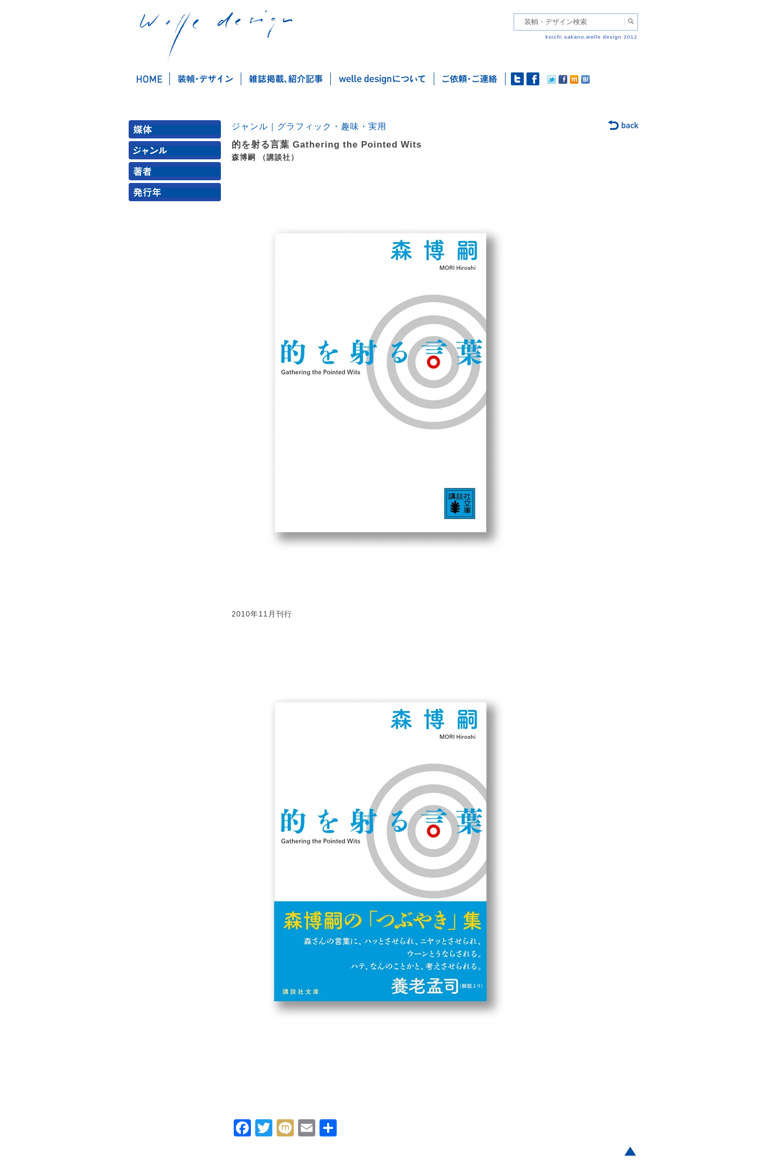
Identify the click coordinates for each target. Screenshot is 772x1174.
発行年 (177, 194)
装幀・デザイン (205, 78)
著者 (177, 173)
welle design (216, 36)
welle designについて (382, 78)
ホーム (149, 78)
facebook (532, 78)
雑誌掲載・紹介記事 (286, 78)
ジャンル (177, 152)
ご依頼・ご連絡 (470, 78)
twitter (517, 78)
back (624, 126)
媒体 (177, 131)
